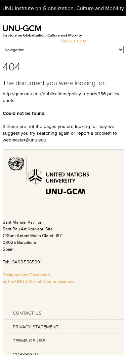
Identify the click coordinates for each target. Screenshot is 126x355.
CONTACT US (27, 313)
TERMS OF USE (29, 340)
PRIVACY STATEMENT (35, 326)
